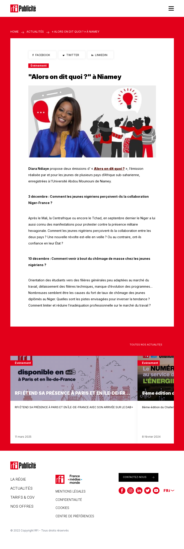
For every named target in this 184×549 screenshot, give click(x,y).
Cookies (62, 508)
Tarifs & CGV (22, 497)
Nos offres (21, 506)
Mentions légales (70, 491)
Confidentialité (68, 500)
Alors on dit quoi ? (109, 168)
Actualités (35, 31)
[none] (166, 490)
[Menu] (171, 8)
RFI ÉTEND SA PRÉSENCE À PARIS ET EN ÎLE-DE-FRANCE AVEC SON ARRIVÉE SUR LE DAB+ (74, 407)
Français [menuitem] (167, 490)
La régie (18, 479)
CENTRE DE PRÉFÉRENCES (74, 516)
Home (14, 31)
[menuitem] (166, 490)
